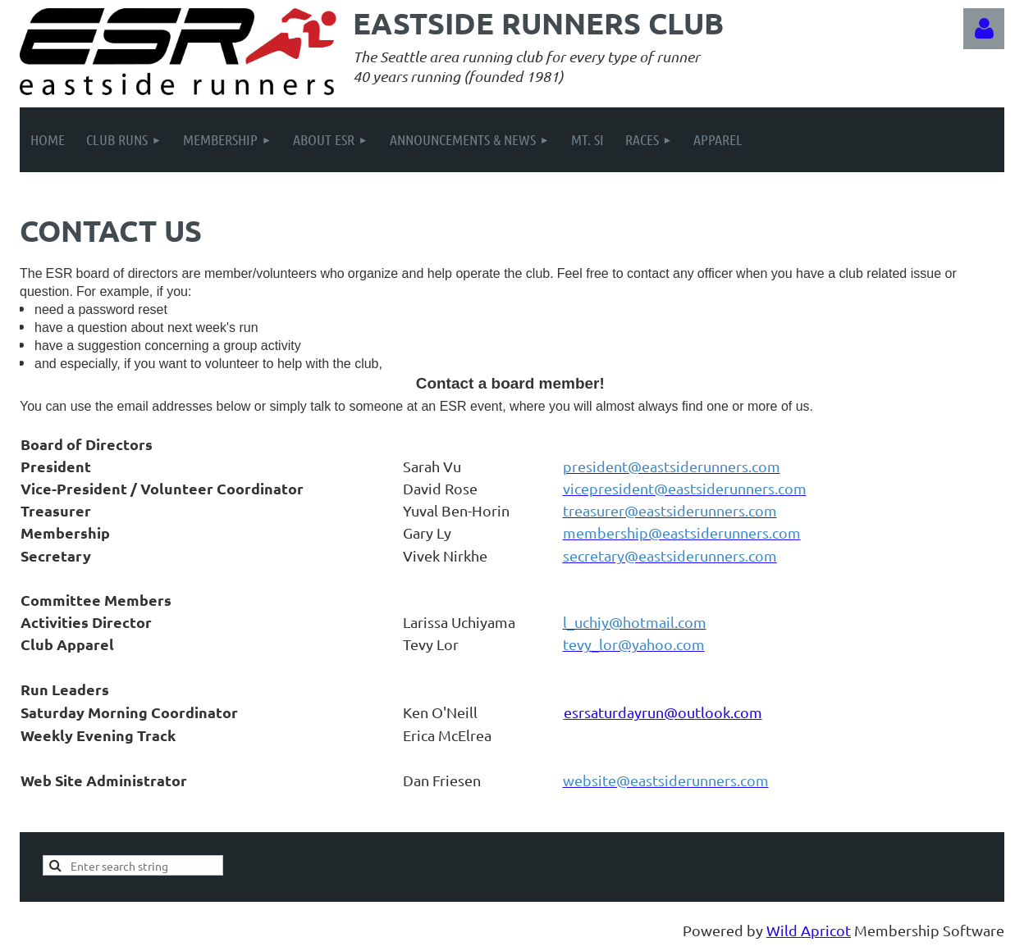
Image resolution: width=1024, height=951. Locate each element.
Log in (983, 28)
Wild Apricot (808, 930)
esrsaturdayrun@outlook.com (663, 712)
